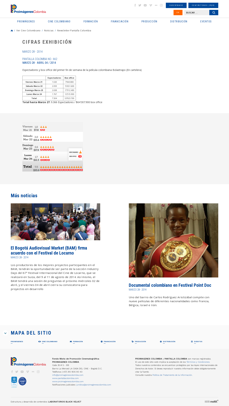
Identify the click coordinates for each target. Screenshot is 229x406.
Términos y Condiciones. (198, 362)
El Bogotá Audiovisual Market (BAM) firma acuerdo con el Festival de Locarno (49, 250)
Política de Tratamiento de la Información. (172, 375)
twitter (140, 5)
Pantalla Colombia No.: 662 (39, 60)
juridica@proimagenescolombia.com (93, 384)
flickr (156, 5)
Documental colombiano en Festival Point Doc (170, 285)
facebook (135, 5)
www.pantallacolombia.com (65, 378)
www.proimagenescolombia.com (68, 381)
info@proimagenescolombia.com (67, 375)
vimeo (150, 5)
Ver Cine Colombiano (28, 30)
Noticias (49, 30)
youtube (145, 5)
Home (12, 31)
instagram (161, 5)
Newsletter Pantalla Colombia (74, 30)
